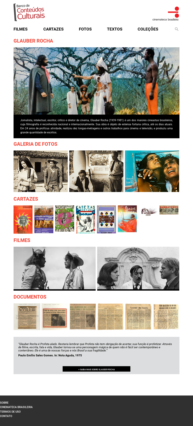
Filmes (22, 240)
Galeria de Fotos (35, 144)
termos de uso (10, 411)
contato (6, 416)
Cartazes (26, 199)
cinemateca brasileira (16, 407)
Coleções (148, 29)
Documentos (30, 297)
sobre (4, 402)
